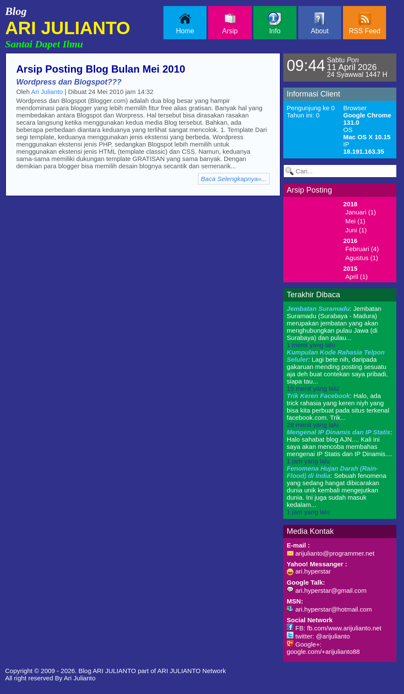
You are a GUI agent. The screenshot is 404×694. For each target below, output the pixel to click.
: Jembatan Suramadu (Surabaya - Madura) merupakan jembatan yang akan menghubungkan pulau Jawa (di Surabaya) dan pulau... (334, 326)
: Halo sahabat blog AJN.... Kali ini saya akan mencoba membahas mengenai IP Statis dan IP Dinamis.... (339, 446)
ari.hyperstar (309, 571)
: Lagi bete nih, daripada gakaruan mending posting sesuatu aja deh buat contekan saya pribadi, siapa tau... (337, 370)
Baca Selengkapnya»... (234, 178)
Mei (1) (356, 221)
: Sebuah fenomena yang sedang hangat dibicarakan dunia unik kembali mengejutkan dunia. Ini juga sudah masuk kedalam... (336, 490)
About (320, 23)
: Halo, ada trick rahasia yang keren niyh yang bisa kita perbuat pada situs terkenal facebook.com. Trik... (338, 410)
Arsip (230, 23)
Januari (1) (361, 212)
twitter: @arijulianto (318, 636)
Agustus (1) (362, 257)
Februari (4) (362, 248)
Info (275, 23)
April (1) (357, 276)
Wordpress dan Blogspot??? (69, 82)
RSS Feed (365, 23)
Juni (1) (356, 230)
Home (185, 23)
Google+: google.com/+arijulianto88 (323, 648)
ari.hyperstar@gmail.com (326, 590)
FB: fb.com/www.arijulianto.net (334, 628)
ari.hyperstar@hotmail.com (329, 609)
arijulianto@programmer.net (330, 553)
